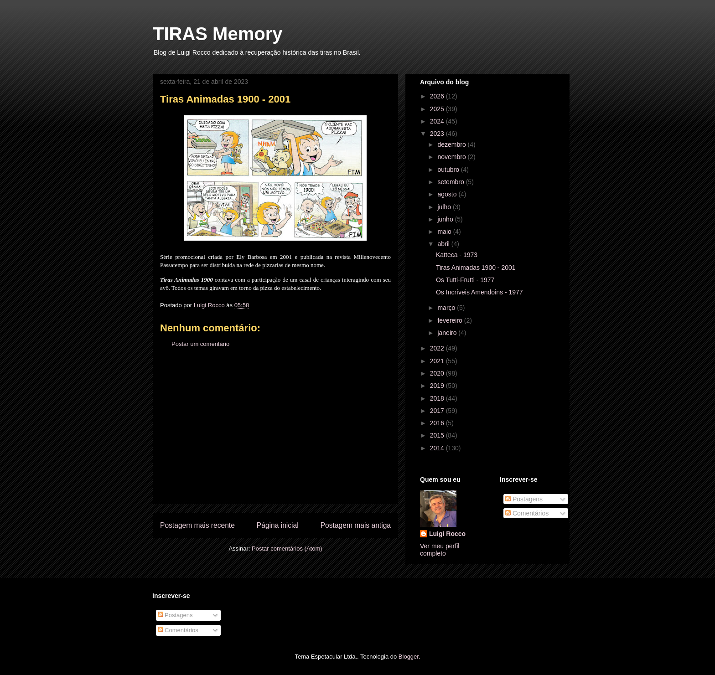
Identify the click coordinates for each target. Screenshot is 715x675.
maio (445, 231)
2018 (438, 398)
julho (444, 207)
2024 (438, 121)
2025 (438, 109)
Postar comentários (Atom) (287, 548)
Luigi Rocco (447, 533)
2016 (438, 423)
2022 (438, 348)
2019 (438, 385)
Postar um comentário (200, 343)
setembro (451, 181)
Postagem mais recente (197, 525)
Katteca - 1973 (456, 254)
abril (444, 243)
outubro (449, 169)
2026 (438, 96)
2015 (438, 435)
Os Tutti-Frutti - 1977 (465, 279)
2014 (438, 448)
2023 (438, 133)
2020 (438, 373)
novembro (452, 156)
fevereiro (450, 320)
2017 (438, 410)
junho (446, 219)
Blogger (409, 656)
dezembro (452, 144)
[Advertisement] (275, 433)
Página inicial (278, 525)
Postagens (524, 499)
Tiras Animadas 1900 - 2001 (476, 267)
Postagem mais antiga (356, 525)
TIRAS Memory (218, 34)
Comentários (527, 513)
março (447, 307)
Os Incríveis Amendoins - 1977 (479, 292)
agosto (447, 194)
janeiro (447, 332)
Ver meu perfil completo (439, 549)
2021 (438, 361)
